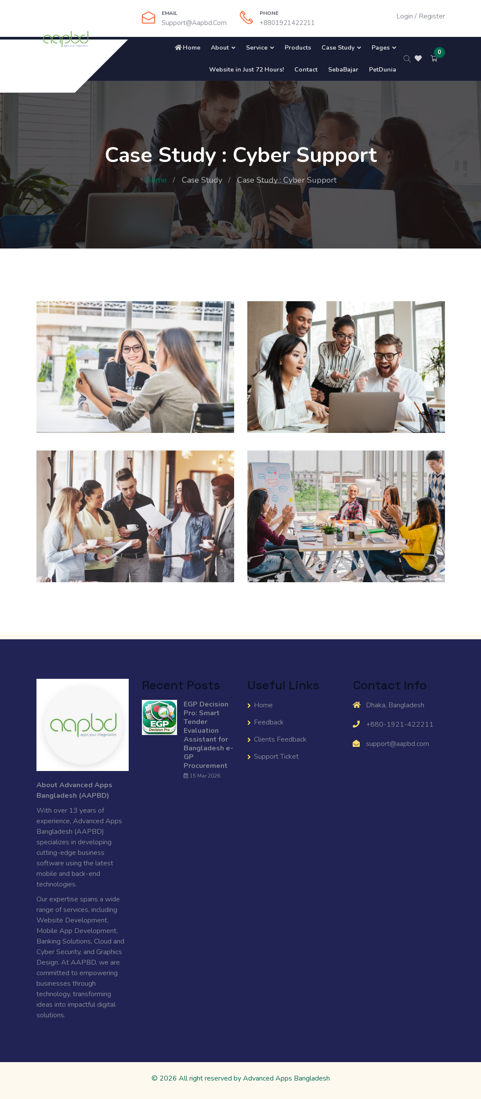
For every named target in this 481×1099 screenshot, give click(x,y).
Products (298, 47)
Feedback (269, 722)
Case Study (338, 47)
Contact (306, 69)
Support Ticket (276, 756)
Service (257, 47)
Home (187, 47)
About (220, 47)
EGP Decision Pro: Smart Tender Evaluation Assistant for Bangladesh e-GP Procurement (208, 735)
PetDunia (382, 69)
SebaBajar (343, 69)
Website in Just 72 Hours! (245, 69)
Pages (381, 47)
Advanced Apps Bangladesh (286, 1078)
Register (432, 16)
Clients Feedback (280, 739)
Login (404, 16)
